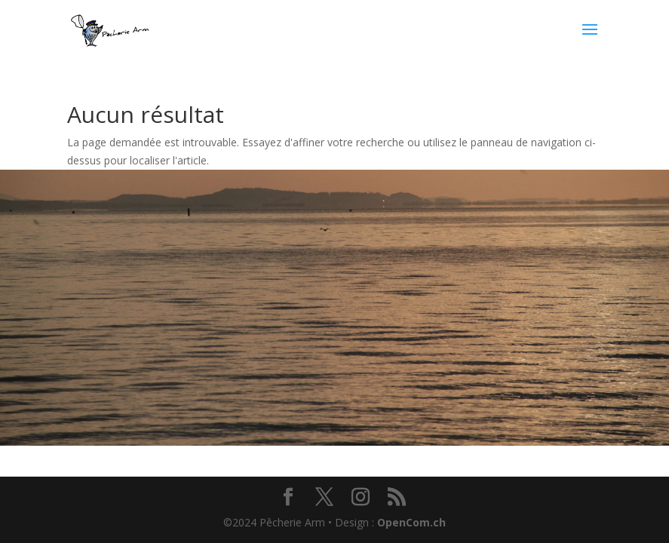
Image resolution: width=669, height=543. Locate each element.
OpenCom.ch (411, 522)
